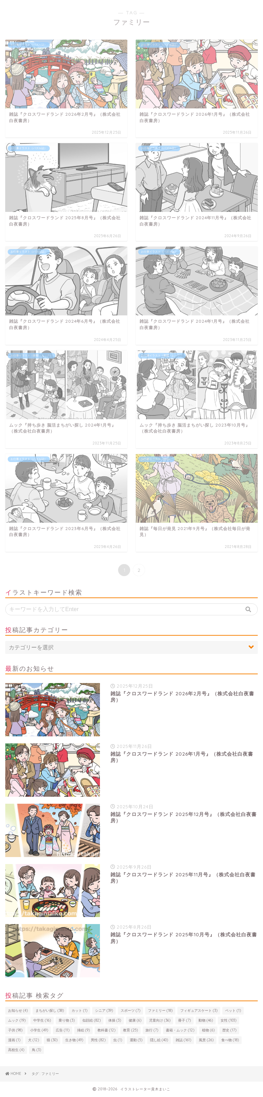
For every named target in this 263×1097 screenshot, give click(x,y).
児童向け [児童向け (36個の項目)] (159, 1020)
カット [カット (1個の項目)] (79, 1010)
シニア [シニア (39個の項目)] (104, 1010)
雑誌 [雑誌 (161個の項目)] (183, 1040)
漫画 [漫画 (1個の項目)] (14, 1040)
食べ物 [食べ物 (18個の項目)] (230, 1040)
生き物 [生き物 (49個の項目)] (74, 1040)
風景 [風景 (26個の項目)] (206, 1040)
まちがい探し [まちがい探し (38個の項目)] (49, 1010)
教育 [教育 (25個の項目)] (130, 1030)
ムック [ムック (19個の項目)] (17, 1020)
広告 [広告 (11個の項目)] (62, 1030)
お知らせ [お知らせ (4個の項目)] (18, 1010)
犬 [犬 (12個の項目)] (33, 1040)
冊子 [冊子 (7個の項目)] (184, 1020)
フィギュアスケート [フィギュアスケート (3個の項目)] (198, 1010)
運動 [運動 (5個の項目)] (136, 1040)
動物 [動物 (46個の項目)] (205, 1020)
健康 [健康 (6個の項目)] (135, 1020)
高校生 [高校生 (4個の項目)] (16, 1050)
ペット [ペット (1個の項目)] (233, 1010)
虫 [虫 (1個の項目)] (117, 1040)
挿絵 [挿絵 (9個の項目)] (83, 1030)
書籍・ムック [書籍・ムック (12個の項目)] (180, 1030)
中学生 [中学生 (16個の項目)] (42, 1020)
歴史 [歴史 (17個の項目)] (229, 1030)
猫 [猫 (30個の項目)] (52, 1040)
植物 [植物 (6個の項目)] (208, 1030)
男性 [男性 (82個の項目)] (98, 1040)
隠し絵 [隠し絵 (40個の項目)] (159, 1040)
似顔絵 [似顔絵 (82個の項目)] (91, 1020)
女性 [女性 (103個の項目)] (228, 1020)
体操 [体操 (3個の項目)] (114, 1020)
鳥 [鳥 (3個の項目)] (36, 1050)
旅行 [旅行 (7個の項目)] (152, 1030)
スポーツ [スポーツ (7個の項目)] (130, 1010)
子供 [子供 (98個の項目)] (15, 1030)
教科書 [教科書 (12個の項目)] (106, 1030)
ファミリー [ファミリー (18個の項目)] (160, 1010)
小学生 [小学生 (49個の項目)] (39, 1030)
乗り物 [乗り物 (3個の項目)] (67, 1020)
